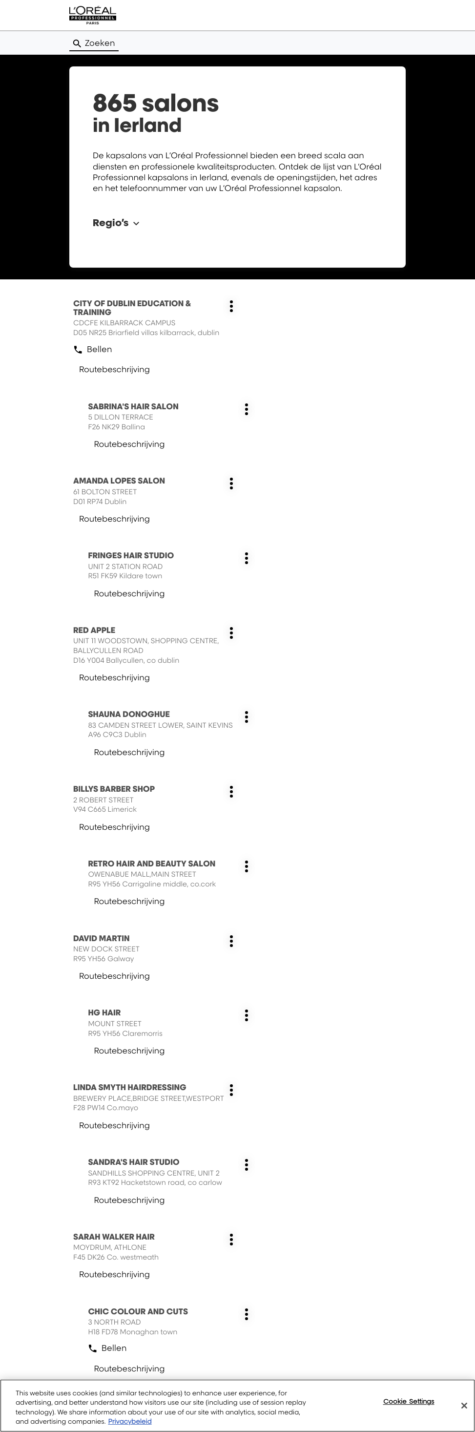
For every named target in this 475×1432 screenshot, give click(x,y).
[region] (237, 1405)
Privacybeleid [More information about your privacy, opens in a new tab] (129, 1422)
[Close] (464, 1405)
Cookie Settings (408, 1401)
